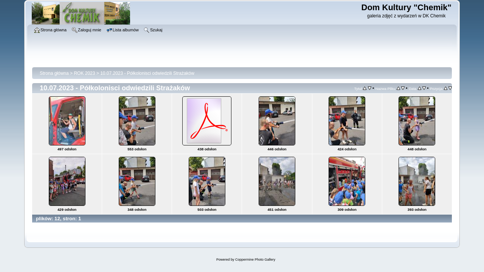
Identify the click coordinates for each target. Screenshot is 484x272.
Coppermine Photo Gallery (255, 259)
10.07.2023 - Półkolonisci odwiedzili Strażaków (147, 73)
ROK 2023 (84, 73)
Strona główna (54, 73)
